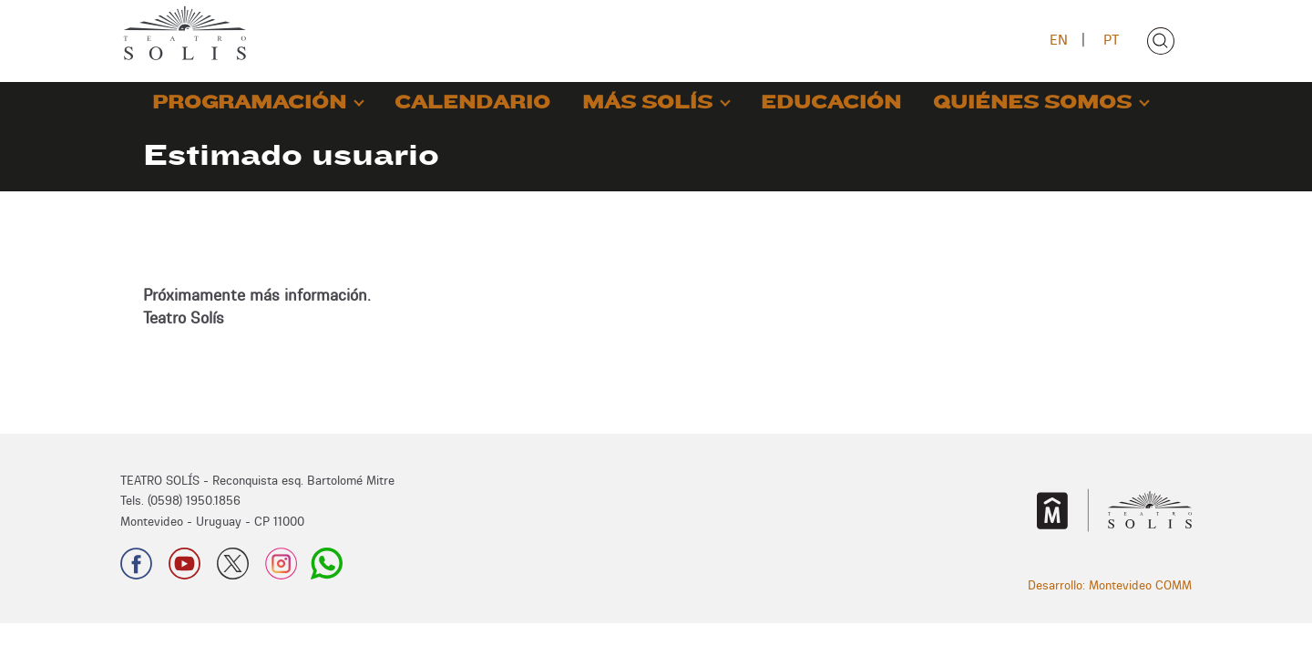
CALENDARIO (472, 102)
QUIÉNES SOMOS (1032, 102)
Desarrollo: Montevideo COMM (1110, 585)
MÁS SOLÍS (647, 102)
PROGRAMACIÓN (249, 102)
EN (1059, 39)
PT (1111, 39)
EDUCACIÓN (831, 102)
